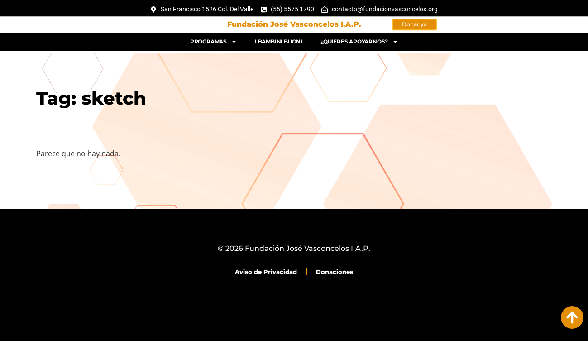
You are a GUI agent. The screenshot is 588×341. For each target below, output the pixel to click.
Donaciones (334, 271)
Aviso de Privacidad (266, 271)
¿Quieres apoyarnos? (359, 40)
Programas (213, 40)
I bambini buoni (278, 40)
